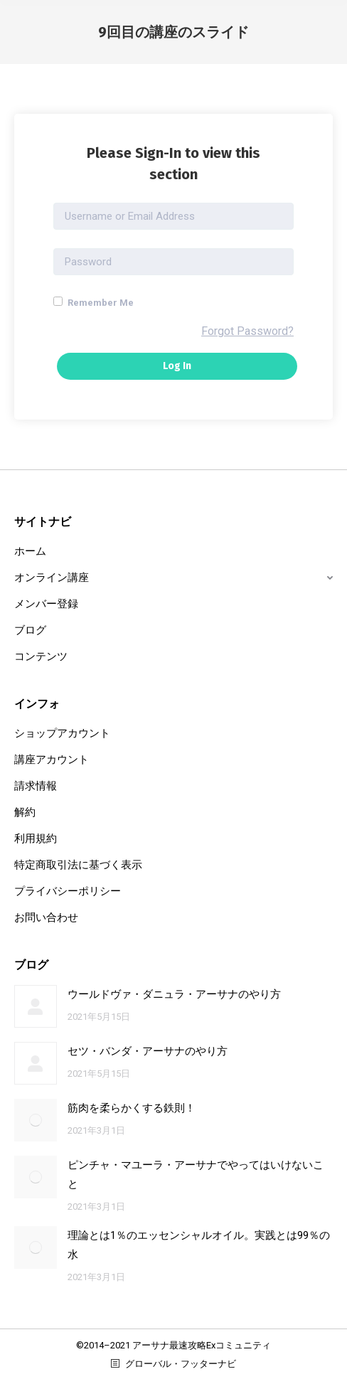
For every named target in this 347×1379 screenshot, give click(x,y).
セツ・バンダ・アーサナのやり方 (148, 1051)
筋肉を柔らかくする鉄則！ (132, 1108)
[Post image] (35, 1006)
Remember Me (93, 302)
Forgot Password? (247, 331)
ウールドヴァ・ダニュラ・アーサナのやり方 (174, 994)
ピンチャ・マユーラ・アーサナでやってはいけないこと (196, 1175)
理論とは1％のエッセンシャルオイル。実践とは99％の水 (199, 1245)
